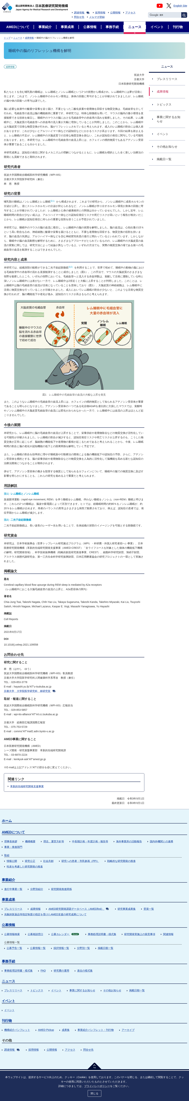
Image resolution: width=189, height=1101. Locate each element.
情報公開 (12, 861)
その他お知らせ (112, 990)
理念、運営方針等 (53, 841)
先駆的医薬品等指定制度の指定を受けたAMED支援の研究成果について (45, 914)
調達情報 (81, 12)
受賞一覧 (149, 908)
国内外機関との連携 (161, 841)
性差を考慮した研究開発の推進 (25, 866)
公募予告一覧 (14, 948)
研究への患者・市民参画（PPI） (80, 861)
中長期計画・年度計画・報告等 (90, 841)
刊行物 (7, 1020)
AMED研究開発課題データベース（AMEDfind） (79, 908)
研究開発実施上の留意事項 (139, 934)
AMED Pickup (46, 1029)
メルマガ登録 (97, 17)
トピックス (36, 990)
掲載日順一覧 (105, 948)
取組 (6, 855)
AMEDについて (13, 832)
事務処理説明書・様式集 (102, 934)
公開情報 (115, 12)
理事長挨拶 (10, 841)
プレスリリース (13, 908)
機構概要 (30, 841)
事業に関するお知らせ (82, 990)
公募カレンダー (65, 934)
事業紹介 (8, 880)
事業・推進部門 (13, 846)
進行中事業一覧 (13, 889)
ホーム (7, 821)
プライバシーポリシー (97, 1085)
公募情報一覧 (38, 948)
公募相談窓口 (35, 934)
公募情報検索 (12, 934)
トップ (7, 38)
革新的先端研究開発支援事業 (27, 786)
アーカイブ (128, 1029)
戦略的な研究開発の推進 (121, 861)
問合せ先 (79, 17)
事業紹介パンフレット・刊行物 (96, 1029)
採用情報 (100, 12)
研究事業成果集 (127, 908)
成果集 (66, 1029)
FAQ (43, 970)
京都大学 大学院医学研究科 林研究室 (29, 691)
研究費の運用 (61, 970)
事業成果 (8, 899)
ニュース (17, 38)
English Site (180, 5)
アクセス (130, 12)
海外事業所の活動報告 (129, 841)
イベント (56, 990)
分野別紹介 (36, 889)
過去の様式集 (85, 970)
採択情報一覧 (61, 948)
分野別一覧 (83, 948)
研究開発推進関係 (61, 889)
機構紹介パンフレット (17, 1029)
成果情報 (29, 38)
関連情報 (168, 934)
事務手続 (8, 961)
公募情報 (8, 925)
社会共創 (48, 861)
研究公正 (30, 861)
